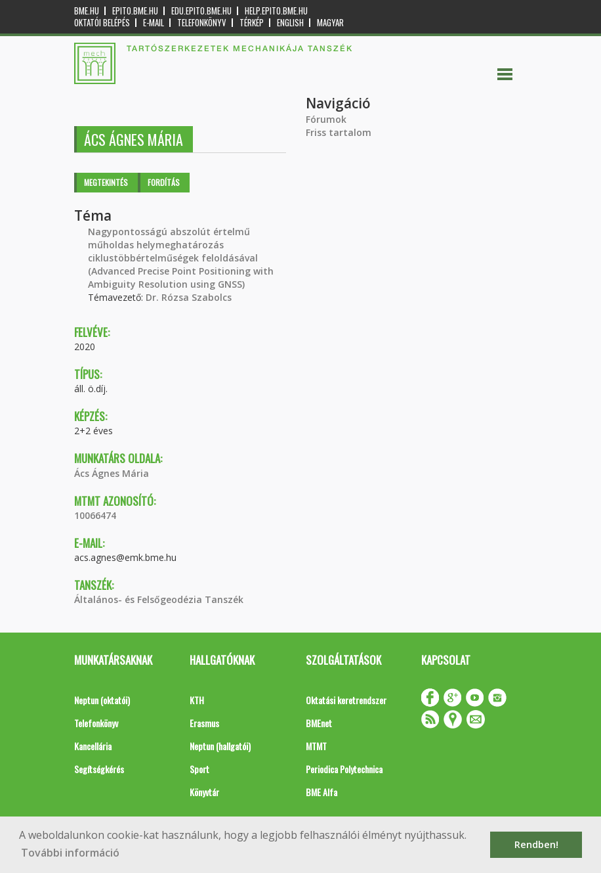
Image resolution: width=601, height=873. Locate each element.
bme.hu (86, 11)
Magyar (330, 22)
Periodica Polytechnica (344, 769)
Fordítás (164, 182)
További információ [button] (70, 852)
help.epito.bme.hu (276, 11)
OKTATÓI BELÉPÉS (102, 22)
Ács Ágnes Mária (111, 473)
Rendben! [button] (536, 844)
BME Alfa (321, 792)
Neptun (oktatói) (102, 700)
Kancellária (93, 746)
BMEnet (319, 723)
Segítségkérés (99, 769)
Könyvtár (204, 792)
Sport (199, 769)
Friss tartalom (338, 132)
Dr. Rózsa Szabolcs (189, 297)
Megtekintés (106, 182)
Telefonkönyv (201, 22)
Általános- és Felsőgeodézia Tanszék (158, 599)
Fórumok (326, 119)
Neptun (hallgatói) (220, 746)
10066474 (95, 515)
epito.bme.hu (135, 11)
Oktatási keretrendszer (346, 700)
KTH (197, 700)
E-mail (153, 22)
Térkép (251, 22)
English (290, 22)
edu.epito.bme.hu (201, 11)
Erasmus (204, 723)
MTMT (316, 746)
